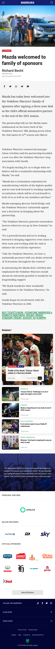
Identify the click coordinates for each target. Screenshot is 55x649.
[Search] (51, 2)
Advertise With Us (38, 635)
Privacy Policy (32, 630)
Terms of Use (22, 630)
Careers (13, 635)
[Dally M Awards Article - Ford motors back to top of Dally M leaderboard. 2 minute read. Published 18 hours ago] (27, 426)
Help (19, 635)
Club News (7, 51)
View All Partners (27, 592)
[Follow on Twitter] (47, 603)
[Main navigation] (3, 2)
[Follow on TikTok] (38, 603)
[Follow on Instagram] (51, 603)
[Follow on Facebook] (42, 603)
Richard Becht (12, 70)
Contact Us (26, 635)
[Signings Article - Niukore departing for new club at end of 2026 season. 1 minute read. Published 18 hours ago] (27, 410)
